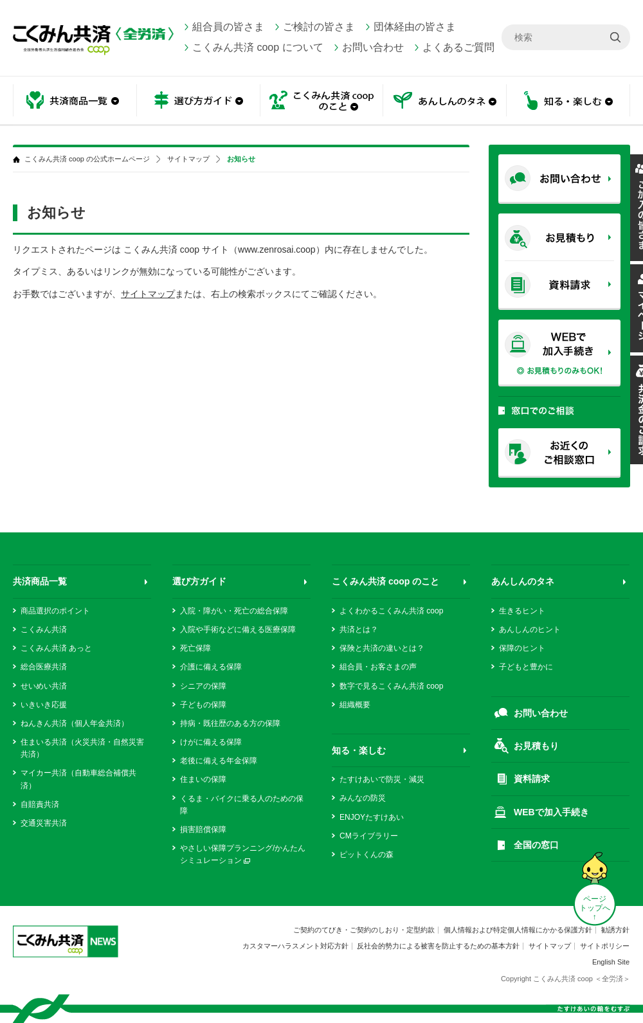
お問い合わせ (373, 47)
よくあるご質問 (458, 47)
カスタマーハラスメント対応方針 (295, 946)
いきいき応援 (44, 704)
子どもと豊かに (526, 666)
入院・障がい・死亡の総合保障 (234, 610)
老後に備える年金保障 (218, 760)
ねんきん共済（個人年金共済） (75, 723)
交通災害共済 (44, 823)
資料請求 (532, 779)
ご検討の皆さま (319, 26)
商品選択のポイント (55, 610)
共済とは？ (359, 629)
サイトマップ (188, 159)
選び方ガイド (198, 101)
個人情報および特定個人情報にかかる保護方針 (518, 930)
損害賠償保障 (203, 829)
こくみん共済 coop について (257, 47)
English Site (610, 962)
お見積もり (536, 746)
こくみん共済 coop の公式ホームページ (87, 159)
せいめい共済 (44, 686)
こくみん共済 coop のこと (321, 101)
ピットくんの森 (367, 854)
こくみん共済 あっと (56, 648)
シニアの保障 (203, 686)
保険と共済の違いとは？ (382, 648)
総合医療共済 (44, 666)
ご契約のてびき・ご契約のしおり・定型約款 (364, 930)
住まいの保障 (203, 779)
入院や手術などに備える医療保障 (238, 629)
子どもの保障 (203, 704)
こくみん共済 (44, 629)
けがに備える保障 (211, 742)
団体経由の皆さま (415, 26)
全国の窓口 (536, 845)
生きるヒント (522, 610)
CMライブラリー (369, 835)
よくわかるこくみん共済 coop (391, 610)
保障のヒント (522, 648)
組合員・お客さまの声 (378, 666)
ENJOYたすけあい (372, 817)
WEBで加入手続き (551, 812)
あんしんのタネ (445, 101)
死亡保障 (195, 648)
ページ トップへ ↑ (594, 907)
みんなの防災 (363, 797)
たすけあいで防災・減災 (382, 779)
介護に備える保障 (211, 666)
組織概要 (355, 704)
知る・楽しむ (568, 101)
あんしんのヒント (530, 629)
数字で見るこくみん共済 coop (391, 686)
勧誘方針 (615, 930)
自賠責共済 (40, 804)
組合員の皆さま (228, 26)
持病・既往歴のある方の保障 (230, 723)
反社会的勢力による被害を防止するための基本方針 (438, 946)
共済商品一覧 (74, 101)
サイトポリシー (604, 946)
